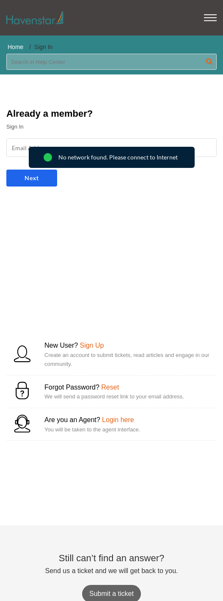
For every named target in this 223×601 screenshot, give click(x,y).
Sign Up (92, 345)
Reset (110, 387)
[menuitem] (188, 17)
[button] (210, 18)
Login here (118, 419)
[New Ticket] (111, 593)
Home (15, 47)
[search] (111, 62)
